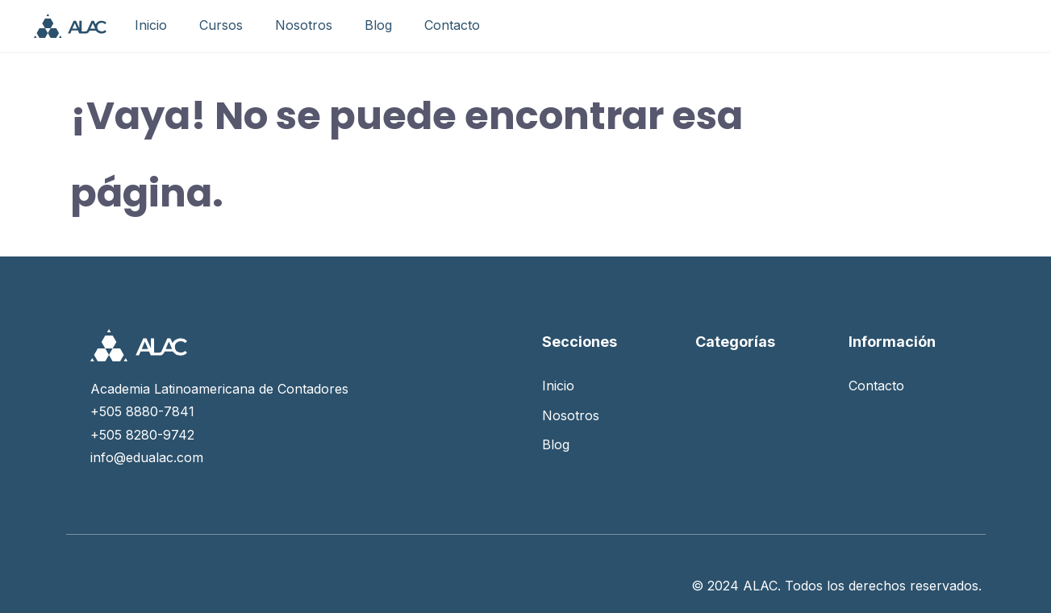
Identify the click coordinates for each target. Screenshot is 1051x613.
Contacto (452, 25)
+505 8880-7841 (142, 411)
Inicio (151, 25)
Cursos (221, 25)
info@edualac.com (146, 457)
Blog (378, 25)
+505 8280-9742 (142, 435)
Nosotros (303, 25)
